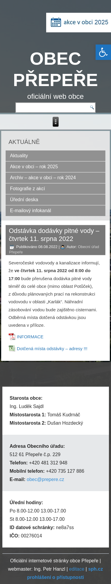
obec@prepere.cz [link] (45, 479)
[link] (103, 52)
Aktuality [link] (19, 155)
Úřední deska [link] (24, 199)
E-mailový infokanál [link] (30, 210)
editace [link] (76, 569)
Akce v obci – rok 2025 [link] (34, 166)
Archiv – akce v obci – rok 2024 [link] (43, 177)
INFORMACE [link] (30, 336)
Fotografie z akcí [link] (27, 188)
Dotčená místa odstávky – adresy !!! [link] (52, 348)
